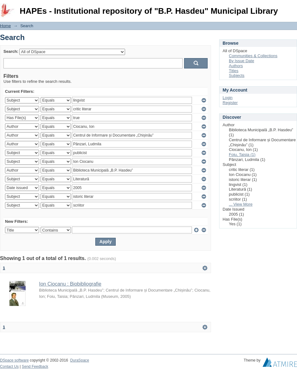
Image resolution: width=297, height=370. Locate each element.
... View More (241, 204)
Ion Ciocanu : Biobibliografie (70, 284)
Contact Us (9, 366)
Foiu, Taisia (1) (242, 154)
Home (5, 25)
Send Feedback (35, 366)
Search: (10, 51)
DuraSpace (79, 360)
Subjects (236, 75)
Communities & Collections (253, 55)
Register (230, 102)
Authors (236, 65)
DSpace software (14, 360)
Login (292, 7)
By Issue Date (241, 60)
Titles (234, 70)
